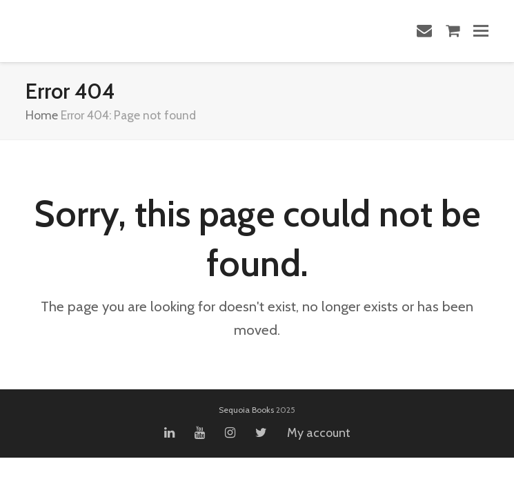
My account (318, 432)
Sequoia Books (246, 410)
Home (42, 115)
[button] (480, 31)
